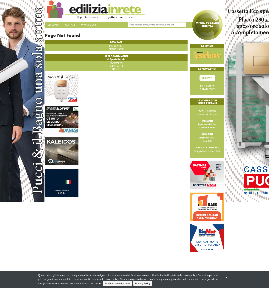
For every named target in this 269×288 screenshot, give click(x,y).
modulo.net (202, 114)
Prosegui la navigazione (117, 283)
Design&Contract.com (204, 151)
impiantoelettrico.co (207, 124)
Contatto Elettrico (207, 128)
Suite (218, 151)
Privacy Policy (142, 283)
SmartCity (207, 141)
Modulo (213, 114)
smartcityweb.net (207, 138)
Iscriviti (207, 78)
